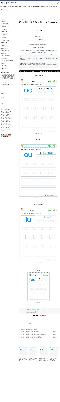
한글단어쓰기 (4, 39)
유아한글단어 (11, 121)
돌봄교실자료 (7, 112)
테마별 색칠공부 (5, 23)
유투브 (2, 104)
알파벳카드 (4, 44)
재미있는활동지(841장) (35, 6)
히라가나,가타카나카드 (6, 55)
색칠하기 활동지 (7, 117)
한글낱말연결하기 (5, 40)
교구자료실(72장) (44, 6)
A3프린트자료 (4, 67)
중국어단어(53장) (18, 6)
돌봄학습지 (3, 112)
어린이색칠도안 (8, 111)
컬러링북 (2, 127)
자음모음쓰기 (4, 34)
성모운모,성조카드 (5, 50)
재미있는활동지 (5, 21)
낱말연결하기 (3, 121)
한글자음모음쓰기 (4, 109)
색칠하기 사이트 (3, 130)
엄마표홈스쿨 (9, 109)
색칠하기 (7, 121)
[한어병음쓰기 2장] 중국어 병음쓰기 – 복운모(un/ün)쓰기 (30, 347)
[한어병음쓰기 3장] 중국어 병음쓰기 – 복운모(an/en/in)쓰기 (31, 352)
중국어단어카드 (23, 345)
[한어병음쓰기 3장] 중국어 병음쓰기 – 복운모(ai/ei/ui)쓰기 (31, 353)
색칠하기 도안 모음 (9, 115)
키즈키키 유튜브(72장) (53, 6)
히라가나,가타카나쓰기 (6, 57)
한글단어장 (8, 114)
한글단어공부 (3, 111)
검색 (55, 3)
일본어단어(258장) (26, 6)
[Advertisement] (38, 328)
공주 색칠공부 (5, 26)
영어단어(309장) (11, 6)
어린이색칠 (8, 129)
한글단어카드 (4, 31)
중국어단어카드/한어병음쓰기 (25, 20)
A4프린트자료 (4, 65)
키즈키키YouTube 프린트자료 (7, 60)
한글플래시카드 (8, 120)
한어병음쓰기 (28, 345)
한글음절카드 (4, 36)
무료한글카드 (10, 124)
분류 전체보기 (4, 19)
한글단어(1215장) (3, 6)
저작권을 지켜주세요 (5, 72)
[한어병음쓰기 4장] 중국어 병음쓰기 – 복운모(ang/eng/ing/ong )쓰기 (33, 350)
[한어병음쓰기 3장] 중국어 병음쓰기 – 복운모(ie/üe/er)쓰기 (31, 349)
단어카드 (2, 117)
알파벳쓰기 (4, 45)
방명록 (1, 9)
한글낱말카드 (3, 118)
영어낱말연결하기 (5, 47)
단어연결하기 (3, 115)
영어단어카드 (4, 42)
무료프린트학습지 (9, 126)
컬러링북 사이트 (6, 123)
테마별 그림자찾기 (5, 25)
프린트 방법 (4, 82)
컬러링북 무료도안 (4, 124)
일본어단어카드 (4, 53)
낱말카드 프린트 (3, 126)
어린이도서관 (4, 68)
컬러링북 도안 (3, 129)
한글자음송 (4, 62)
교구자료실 (3, 63)
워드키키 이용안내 (5, 81)
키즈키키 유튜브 (4, 58)
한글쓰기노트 (3, 120)
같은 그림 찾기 (4, 29)
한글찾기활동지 (3, 114)
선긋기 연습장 (4, 28)
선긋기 (2, 123)
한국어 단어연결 (8, 118)
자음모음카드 (4, 33)
